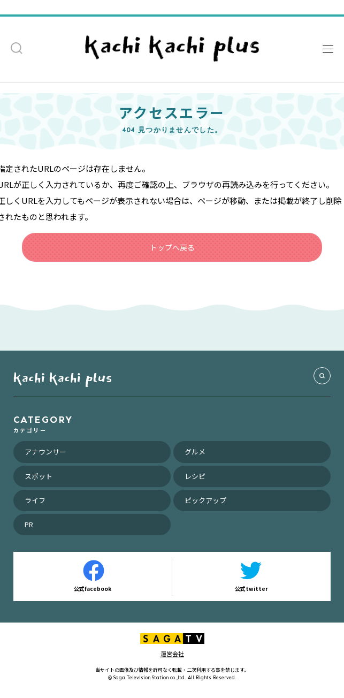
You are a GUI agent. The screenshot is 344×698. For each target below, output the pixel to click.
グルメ (195, 451)
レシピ (195, 476)
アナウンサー (45, 451)
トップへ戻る (172, 247)
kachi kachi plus (62, 377)
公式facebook (92, 576)
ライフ (35, 500)
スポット (38, 476)
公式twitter (251, 576)
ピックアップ (205, 500)
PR (29, 524)
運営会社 (172, 653)
